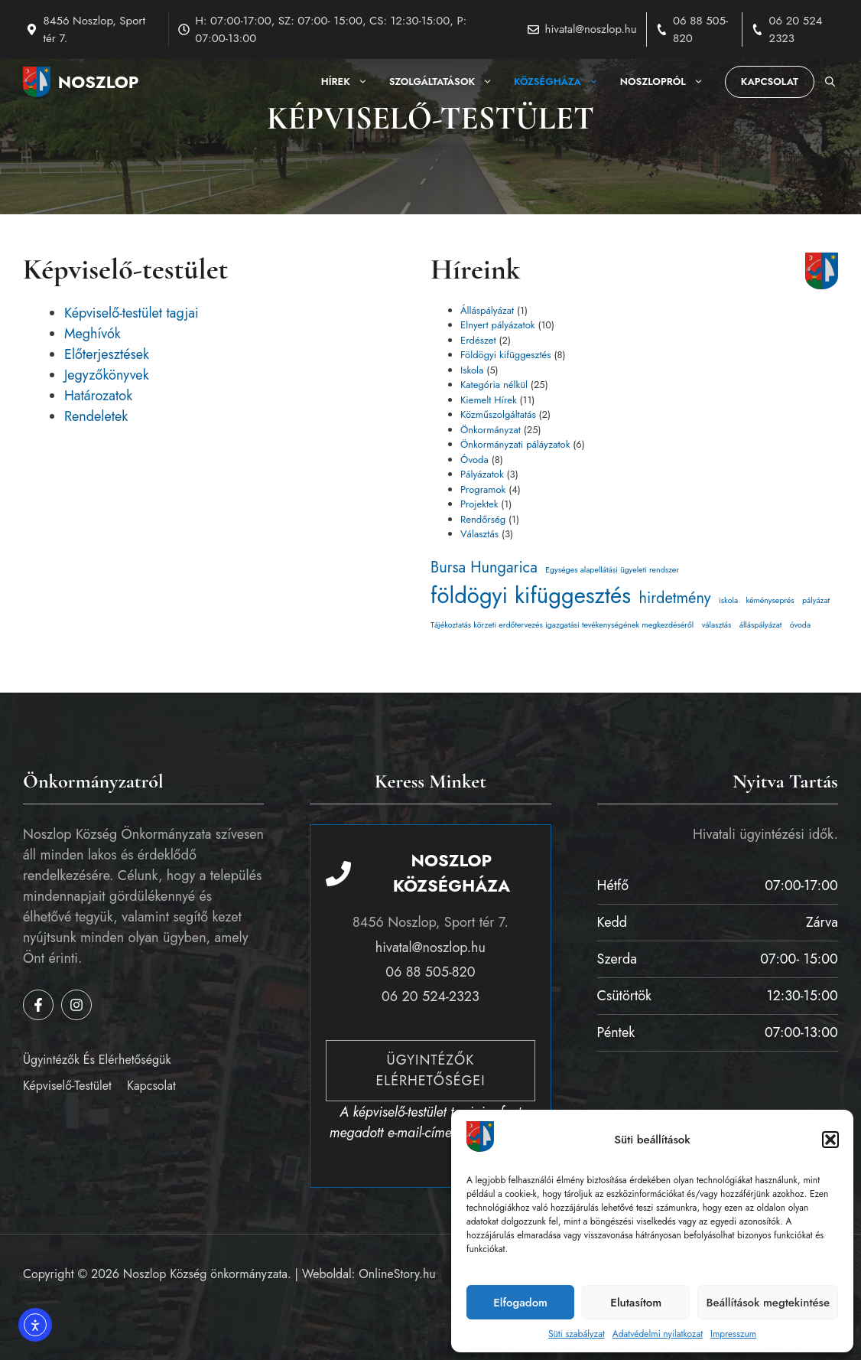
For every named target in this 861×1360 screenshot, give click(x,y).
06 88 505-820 (430, 972)
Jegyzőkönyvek (106, 375)
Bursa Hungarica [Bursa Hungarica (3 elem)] (484, 567)
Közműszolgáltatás (498, 414)
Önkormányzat (490, 429)
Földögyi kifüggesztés (505, 354)
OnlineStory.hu (397, 1274)
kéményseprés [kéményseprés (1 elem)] (770, 600)
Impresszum (733, 1334)
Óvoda (474, 459)
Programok (482, 489)
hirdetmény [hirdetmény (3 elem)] (674, 598)
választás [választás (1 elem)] (717, 625)
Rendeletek (96, 416)
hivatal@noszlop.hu (591, 29)
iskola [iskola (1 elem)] (728, 600)
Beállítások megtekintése (768, 1302)
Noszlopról (667, 82)
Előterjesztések (106, 354)
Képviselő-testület (67, 1085)
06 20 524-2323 (430, 996)
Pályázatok (482, 474)
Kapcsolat (769, 81)
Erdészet (478, 340)
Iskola (471, 370)
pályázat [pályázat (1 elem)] (816, 600)
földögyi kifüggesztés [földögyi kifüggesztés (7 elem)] (530, 595)
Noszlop (98, 82)
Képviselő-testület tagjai (131, 313)
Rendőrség (482, 519)
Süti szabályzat (576, 1334)
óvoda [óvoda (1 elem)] (800, 625)
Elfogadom (520, 1302)
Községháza (561, 82)
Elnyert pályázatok (497, 325)
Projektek (479, 504)
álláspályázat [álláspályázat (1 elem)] (760, 625)
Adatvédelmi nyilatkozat (657, 1334)
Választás (479, 534)
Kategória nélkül (494, 384)
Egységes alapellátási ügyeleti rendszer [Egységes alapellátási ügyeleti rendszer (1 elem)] (612, 570)
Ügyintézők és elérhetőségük (97, 1059)
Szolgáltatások (446, 82)
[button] (830, 1139)
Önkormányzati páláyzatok (515, 444)
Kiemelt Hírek (488, 400)
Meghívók (92, 334)
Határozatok (98, 396)
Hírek (350, 82)
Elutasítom (635, 1302)
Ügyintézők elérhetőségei (430, 1070)
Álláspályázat (487, 310)
